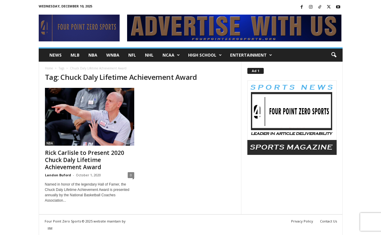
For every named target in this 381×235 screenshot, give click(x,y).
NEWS (55, 55)
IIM (50, 228)
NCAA (171, 55)
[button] (333, 55)
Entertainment (251, 55)
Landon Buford (58, 175)
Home (49, 68)
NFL (132, 55)
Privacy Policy (302, 221)
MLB (75, 55)
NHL (149, 55)
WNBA (112, 55)
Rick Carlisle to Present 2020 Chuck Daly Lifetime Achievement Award (84, 160)
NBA (92, 55)
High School (205, 55)
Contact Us (328, 221)
